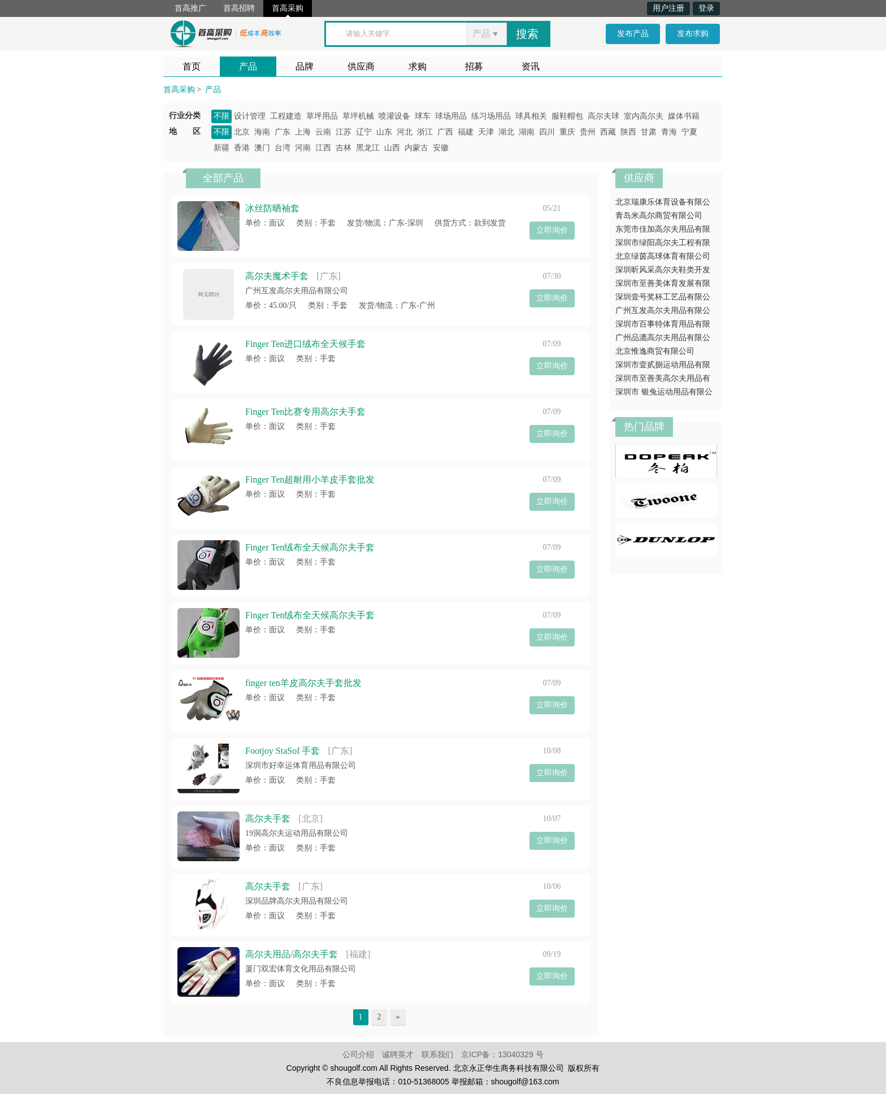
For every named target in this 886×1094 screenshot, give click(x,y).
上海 (303, 132)
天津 (486, 132)
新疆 (221, 148)
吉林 (343, 148)
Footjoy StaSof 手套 (282, 751)
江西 (323, 148)
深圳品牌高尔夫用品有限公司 (296, 901)
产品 (248, 66)
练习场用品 (491, 116)
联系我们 (437, 1054)
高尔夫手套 (267, 818)
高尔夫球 (603, 116)
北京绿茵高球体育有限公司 (662, 256)
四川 (547, 132)
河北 (404, 132)
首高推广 (190, 8)
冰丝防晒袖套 (272, 208)
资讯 (531, 66)
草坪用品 (322, 116)
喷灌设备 (394, 116)
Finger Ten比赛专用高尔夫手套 (305, 411)
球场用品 (451, 116)
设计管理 (250, 116)
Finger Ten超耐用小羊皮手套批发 (310, 479)
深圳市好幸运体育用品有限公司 (300, 765)
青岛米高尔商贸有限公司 (658, 215)
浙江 (425, 132)
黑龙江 (368, 148)
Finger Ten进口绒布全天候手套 (305, 344)
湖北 (506, 132)
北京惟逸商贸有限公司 (654, 351)
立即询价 (552, 230)
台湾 (282, 148)
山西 (392, 148)
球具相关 (531, 116)
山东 (384, 132)
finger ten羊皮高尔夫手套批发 (303, 683)
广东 (282, 132)
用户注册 (668, 8)
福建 (466, 132)
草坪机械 (358, 116)
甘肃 (649, 132)
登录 (706, 8)
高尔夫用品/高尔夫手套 (291, 954)
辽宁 (364, 132)
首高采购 (287, 8)
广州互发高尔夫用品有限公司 (296, 290)
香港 (242, 148)
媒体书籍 (684, 116)
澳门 (262, 148)
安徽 (441, 148)
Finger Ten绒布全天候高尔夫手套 (310, 547)
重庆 (567, 132)
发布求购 (693, 33)
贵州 (588, 132)
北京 (242, 132)
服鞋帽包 (567, 116)
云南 (323, 132)
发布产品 (633, 33)
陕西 (628, 132)
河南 (303, 148)
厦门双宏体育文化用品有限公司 (300, 969)
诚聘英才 (398, 1054)
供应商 (361, 66)
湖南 (527, 132)
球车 (423, 116)
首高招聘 (239, 8)
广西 (445, 132)
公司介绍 (358, 1054)
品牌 (305, 66)
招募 (474, 66)
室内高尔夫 (643, 116)
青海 (669, 132)
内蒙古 (416, 148)
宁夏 (689, 132)
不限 (221, 116)
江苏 (343, 132)
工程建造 (286, 116)
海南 (262, 132)
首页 (192, 66)
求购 (418, 66)
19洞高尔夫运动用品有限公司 (296, 833)
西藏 (608, 132)
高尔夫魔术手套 (277, 276)
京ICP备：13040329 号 (502, 1054)
